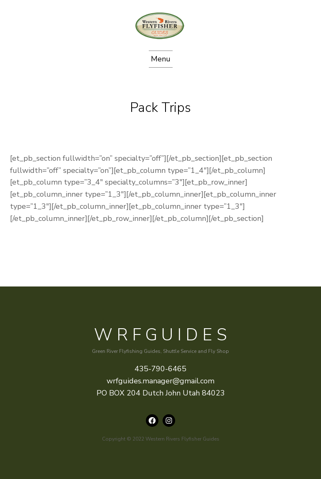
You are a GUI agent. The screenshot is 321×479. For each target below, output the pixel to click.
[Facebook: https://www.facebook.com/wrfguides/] (152, 420)
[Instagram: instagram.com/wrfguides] (169, 420)
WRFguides (162, 335)
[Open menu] (161, 59)
